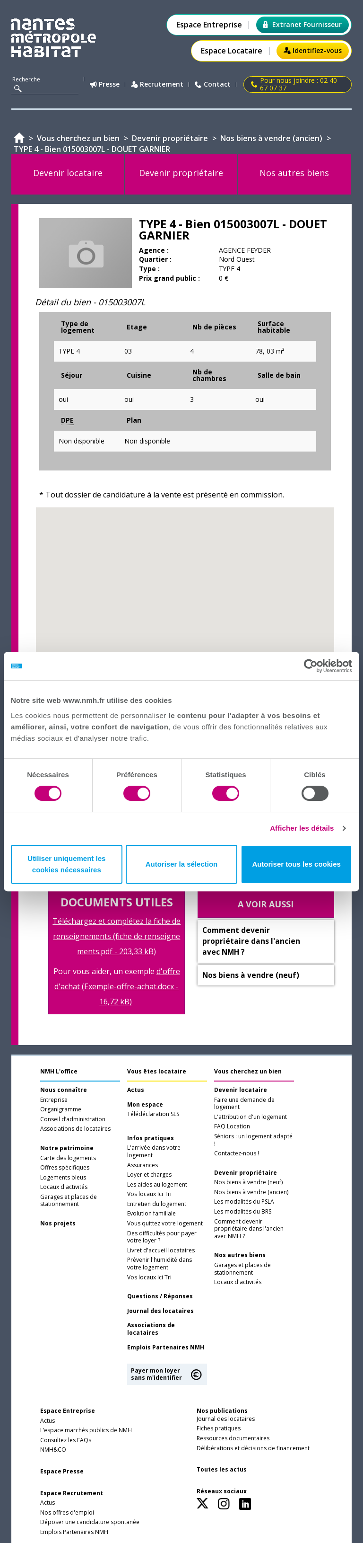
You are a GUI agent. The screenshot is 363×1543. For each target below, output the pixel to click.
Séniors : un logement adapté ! (253, 1140)
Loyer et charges (149, 1175)
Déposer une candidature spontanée (89, 1522)
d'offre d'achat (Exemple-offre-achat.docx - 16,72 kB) (117, 986)
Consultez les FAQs (65, 1440)
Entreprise (54, 1100)
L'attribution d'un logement (250, 1117)
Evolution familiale (151, 1213)
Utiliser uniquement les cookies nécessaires (66, 864)
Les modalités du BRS (242, 1211)
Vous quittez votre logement (165, 1223)
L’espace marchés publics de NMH (86, 1430)
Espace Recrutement (71, 1493)
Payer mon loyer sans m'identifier (156, 1373)
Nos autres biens (240, 1255)
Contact (213, 84)
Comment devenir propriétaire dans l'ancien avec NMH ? (249, 1229)
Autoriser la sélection (182, 864)
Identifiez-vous (313, 50)
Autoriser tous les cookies (296, 864)
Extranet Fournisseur (302, 24)
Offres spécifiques (64, 1167)
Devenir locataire (240, 1090)
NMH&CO (53, 1450)
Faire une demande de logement (244, 1103)
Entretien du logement (156, 1204)
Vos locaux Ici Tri (149, 1194)
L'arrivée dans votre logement (154, 1151)
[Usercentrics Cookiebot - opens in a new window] (310, 666)
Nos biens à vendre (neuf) (248, 1182)
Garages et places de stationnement (68, 1200)
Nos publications (222, 1411)
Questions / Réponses (160, 1296)
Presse (105, 84)
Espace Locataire (231, 51)
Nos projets (58, 1223)
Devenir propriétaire (245, 1173)
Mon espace (145, 1104)
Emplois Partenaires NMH (165, 1347)
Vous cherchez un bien (248, 1071)
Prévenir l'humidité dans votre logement (159, 1263)
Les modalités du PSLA (244, 1202)
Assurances (142, 1165)
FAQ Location (232, 1126)
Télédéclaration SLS (153, 1114)
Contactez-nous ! (236, 1153)
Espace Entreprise (209, 25)
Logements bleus (63, 1177)
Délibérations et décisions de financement (253, 1448)
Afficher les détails (302, 828)
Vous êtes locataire (156, 1071)
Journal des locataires (160, 1311)
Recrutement (157, 84)
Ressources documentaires (233, 1438)
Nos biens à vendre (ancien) (251, 1192)
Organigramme (60, 1109)
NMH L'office (59, 1071)
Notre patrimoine (67, 1148)
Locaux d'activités (63, 1187)
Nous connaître (63, 1090)
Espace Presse (62, 1471)
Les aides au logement (157, 1184)
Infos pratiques (150, 1138)
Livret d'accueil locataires (161, 1250)
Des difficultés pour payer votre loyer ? (162, 1237)
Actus (135, 1090)
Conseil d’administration (72, 1119)
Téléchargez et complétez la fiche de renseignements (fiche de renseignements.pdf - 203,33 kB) (116, 936)
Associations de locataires (75, 1129)
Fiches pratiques (219, 1428)
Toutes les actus (222, 1469)
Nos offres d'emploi (67, 1512)
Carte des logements (68, 1158)
